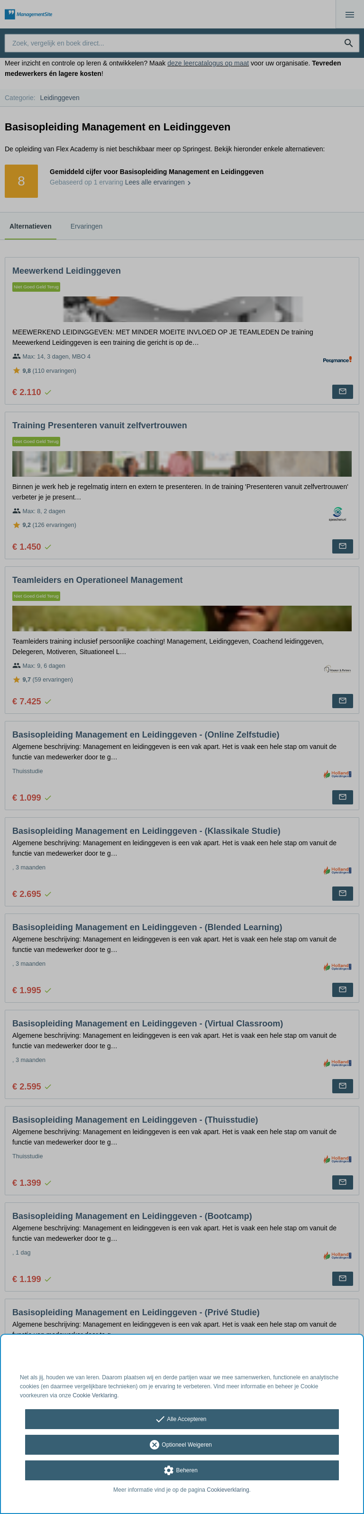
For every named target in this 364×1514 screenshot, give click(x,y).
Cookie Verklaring (95, 1395)
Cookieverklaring (228, 1489)
